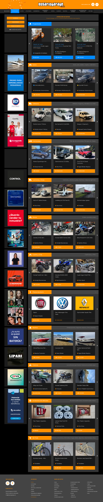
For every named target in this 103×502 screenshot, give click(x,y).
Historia (32, 491)
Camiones (56, 487)
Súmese (32, 485)
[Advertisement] (16, 43)
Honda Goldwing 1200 (61, 385)
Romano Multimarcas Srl (62, 90)
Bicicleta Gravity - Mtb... (39, 458)
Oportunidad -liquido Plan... (84, 312)
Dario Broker (59, 353)
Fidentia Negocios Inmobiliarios (83, 52)
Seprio (35, 312)
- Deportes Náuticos (74, 489)
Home (32, 482)
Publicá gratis (15, 26)
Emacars (80, 205)
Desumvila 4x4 (38, 166)
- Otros (88, 493)
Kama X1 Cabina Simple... (40, 200)
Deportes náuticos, (81, 327)
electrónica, (60, 438)
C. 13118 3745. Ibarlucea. (84, 46)
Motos (55, 489)
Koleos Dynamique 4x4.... (40, 161)
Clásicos (56, 495)
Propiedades (73, 484)
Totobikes (36, 463)
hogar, (73, 438)
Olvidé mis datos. (15, 29)
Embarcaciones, (71, 327)
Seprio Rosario (38, 316)
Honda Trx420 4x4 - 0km (40, 275)
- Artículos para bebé (91, 485)
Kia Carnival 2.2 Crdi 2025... (62, 124)
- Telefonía (72, 495)
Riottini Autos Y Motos (39, 124)
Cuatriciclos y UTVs (58, 491)
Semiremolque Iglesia (83, 200)
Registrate (15, 22)
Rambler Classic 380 (83, 385)
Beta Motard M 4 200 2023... (85, 237)
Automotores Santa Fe (40, 389)
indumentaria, (88, 438)
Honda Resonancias (61, 243)
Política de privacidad (35, 495)
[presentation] (29, 44)
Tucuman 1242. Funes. (63, 46)
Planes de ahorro (57, 493)
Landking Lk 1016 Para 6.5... (62, 200)
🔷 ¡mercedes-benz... (39, 85)
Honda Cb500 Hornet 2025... (63, 237)
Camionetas (56, 485)
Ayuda (32, 489)
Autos (55, 482)
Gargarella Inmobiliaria (40, 53)
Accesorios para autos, (76, 400)
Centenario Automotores (41, 90)
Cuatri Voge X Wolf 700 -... (84, 275)
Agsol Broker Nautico (83, 166)
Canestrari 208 (59, 348)
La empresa (33, 484)
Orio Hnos (58, 166)
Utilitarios (56, 484)
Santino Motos (38, 243)
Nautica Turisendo (39, 353)
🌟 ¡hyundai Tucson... (83, 85)
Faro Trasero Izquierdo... (39, 421)
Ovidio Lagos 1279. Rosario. (40, 46)
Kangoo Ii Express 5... (83, 124)
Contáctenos (33, 497)
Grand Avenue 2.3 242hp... (62, 161)
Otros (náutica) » (91, 327)
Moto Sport (81, 280)
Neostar (58, 129)
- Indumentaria (90, 489)
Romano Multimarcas (61, 85)
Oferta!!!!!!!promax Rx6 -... (40, 348)
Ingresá (15, 18)
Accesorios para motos (89, 400)
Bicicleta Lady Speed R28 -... (85, 458)
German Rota (59, 426)
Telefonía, (54, 438)
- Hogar (88, 484)
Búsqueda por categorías (36, 493)
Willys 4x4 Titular (37, 385)
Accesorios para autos (58, 497)
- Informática (89, 482)
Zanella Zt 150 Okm (38, 237)
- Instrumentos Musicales (92, 491)
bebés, (77, 438)
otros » (94, 438)
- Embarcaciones (74, 487)
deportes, (81, 438)
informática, (67, 438)
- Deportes (89, 487)
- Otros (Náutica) (73, 491)
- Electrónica (73, 497)
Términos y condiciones (36, 487)
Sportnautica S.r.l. (60, 280)
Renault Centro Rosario (84, 129)
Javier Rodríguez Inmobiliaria (60, 52)
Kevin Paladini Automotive (85, 389)
